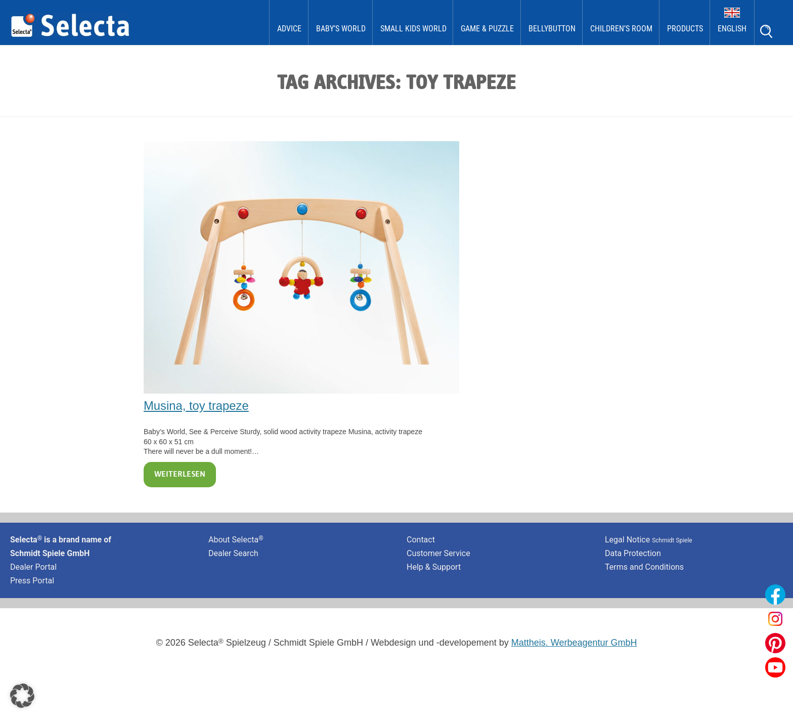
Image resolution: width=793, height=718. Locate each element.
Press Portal (32, 580)
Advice (289, 28)
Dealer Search (233, 553)
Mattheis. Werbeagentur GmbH (574, 643)
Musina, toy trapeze (196, 405)
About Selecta (235, 539)
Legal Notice (648, 539)
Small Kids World (413, 28)
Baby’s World (341, 28)
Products (685, 28)
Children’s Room (621, 28)
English (732, 28)
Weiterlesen (179, 475)
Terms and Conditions (644, 567)
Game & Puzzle (487, 28)
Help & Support (434, 567)
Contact (421, 539)
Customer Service (438, 553)
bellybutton (552, 28)
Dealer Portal (33, 567)
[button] (22, 695)
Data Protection (633, 553)
